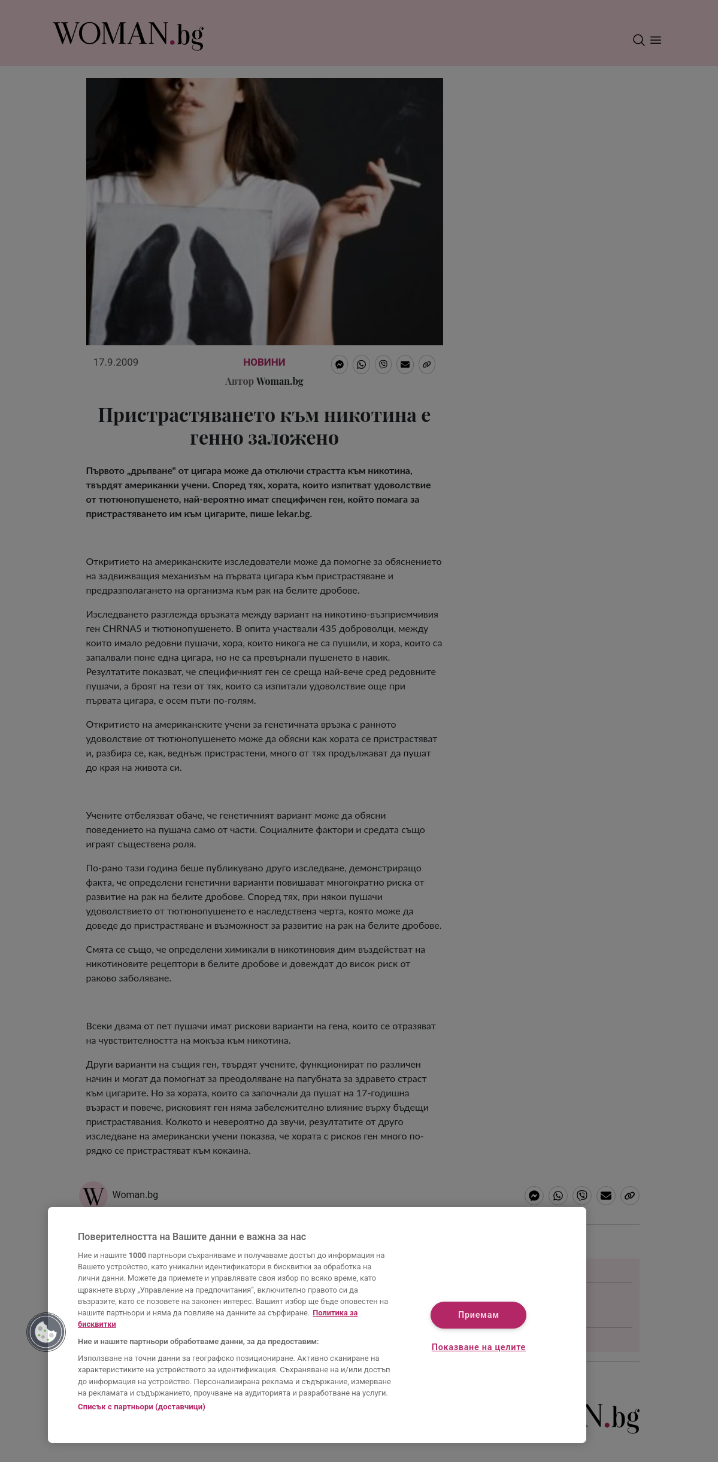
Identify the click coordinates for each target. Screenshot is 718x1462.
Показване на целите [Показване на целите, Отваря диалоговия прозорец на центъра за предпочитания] (479, 1347)
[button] (46, 1332)
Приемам (478, 1315)
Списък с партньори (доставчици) (141, 1406)
